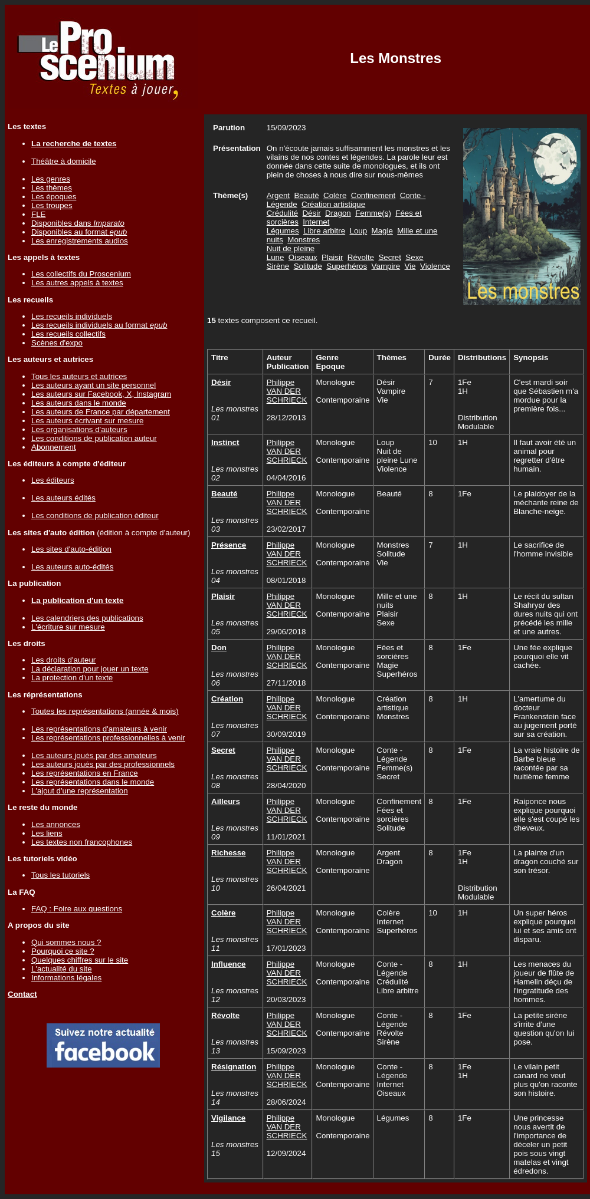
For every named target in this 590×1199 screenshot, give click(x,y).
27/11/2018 (286, 682)
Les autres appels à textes (77, 282)
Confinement (373, 195)
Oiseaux (303, 257)
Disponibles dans (77, 223)
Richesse (228, 852)
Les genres (50, 178)
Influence (228, 964)
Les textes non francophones (81, 842)
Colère (334, 195)
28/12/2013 (286, 417)
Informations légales (66, 977)
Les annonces (55, 824)
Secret (389, 257)
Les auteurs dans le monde (78, 402)
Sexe (414, 257)
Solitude (308, 266)
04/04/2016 (286, 477)
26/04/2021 (286, 888)
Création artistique (333, 204)
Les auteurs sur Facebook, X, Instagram (101, 394)
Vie (410, 266)
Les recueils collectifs (68, 334)
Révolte (361, 257)
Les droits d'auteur (63, 660)
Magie (382, 230)
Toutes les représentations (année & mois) (105, 711)
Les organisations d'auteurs (79, 429)
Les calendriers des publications (87, 618)
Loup (359, 230)
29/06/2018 (286, 631)
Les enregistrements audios (79, 240)
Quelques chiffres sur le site (79, 960)
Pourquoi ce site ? (62, 951)
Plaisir (332, 257)
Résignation (233, 1066)
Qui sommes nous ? (66, 942)
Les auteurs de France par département (100, 411)
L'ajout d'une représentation (79, 790)
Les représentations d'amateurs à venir (99, 728)
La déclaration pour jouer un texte (90, 668)
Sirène (278, 266)
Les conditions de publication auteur (94, 438)
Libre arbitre (324, 230)
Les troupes (52, 205)
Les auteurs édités (63, 497)
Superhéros (346, 266)
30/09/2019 (286, 734)
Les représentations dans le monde (92, 782)
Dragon (338, 213)
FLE (38, 214)
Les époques (53, 196)
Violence (435, 266)
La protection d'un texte (72, 677)
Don (219, 647)
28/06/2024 (286, 1102)
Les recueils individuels (71, 316)
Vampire (386, 266)
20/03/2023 (286, 999)
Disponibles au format (79, 232)
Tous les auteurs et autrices (79, 376)
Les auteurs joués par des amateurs (94, 755)
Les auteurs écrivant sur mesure (87, 420)
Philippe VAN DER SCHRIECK (287, 391)
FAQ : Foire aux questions (76, 908)
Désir (311, 213)
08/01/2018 (286, 580)
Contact (22, 994)
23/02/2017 (286, 529)
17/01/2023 (286, 948)
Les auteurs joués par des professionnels (103, 764)
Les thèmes (51, 187)
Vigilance (228, 1118)
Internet (316, 222)
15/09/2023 (286, 1050)
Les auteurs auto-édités (72, 566)
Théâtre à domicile (63, 161)
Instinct (225, 442)
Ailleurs (225, 801)
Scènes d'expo (57, 342)
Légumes (283, 230)
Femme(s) (373, 213)
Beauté (306, 195)
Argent (278, 195)
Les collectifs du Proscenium (81, 273)
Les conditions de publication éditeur (95, 515)
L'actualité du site (61, 968)
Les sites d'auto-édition (71, 549)
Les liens (47, 833)
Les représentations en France (84, 773)
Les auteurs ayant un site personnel (93, 385)
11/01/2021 (286, 836)
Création (227, 698)
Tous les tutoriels (60, 875)
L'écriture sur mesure (68, 626)
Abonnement (53, 447)
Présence (228, 545)
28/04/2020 (286, 785)
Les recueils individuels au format (99, 325)
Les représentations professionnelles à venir (108, 737)
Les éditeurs (52, 480)
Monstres (303, 239)
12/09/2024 (286, 1153)
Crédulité (282, 213)
